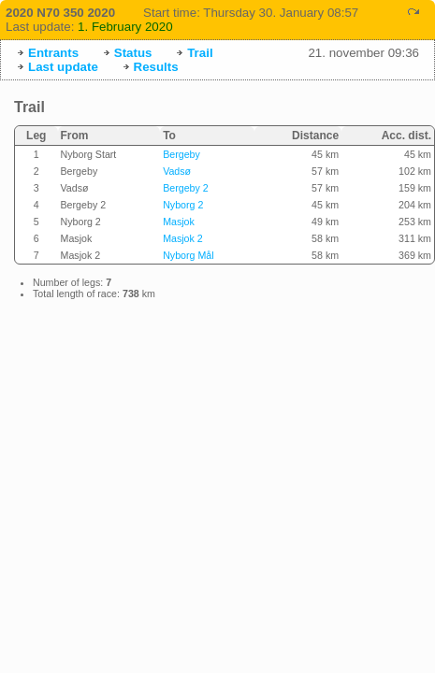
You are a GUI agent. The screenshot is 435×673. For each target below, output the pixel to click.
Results (156, 67)
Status (133, 53)
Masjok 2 (183, 238)
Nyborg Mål (188, 255)
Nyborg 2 (183, 204)
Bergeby (181, 154)
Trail (199, 53)
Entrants (53, 53)
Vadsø (177, 171)
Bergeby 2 (186, 187)
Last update (63, 67)
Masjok (179, 221)
